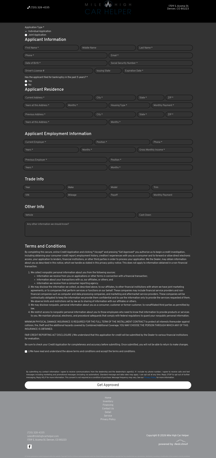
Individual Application (39, 31)
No (29, 84)
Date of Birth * (33, 63)
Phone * (29, 55)
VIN (27, 195)
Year (27, 187)
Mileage (72, 195)
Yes (30, 81)
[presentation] (47, 361)
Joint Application (37, 35)
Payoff (114, 195)
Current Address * (34, 97)
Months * (73, 105)
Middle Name (89, 47)
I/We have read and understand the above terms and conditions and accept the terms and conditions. (81, 351)
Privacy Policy (150, 377)
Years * (29, 149)
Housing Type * (119, 105)
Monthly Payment (163, 195)
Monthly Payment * (164, 105)
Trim (156, 187)
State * (143, 97)
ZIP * (170, 97)
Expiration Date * (134, 70)
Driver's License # (34, 70)
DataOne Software (72, 456)
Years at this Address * (37, 105)
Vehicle (29, 215)
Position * (102, 142)
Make (71, 187)
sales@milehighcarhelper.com (43, 436)
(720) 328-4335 (38, 7)
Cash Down (145, 215)
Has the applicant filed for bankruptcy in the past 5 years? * (56, 77)
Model (114, 187)
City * (100, 97)
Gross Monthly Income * (152, 149)
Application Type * (34, 27)
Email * (115, 55)
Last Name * (146, 47)
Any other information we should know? (48, 224)
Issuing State (103, 70)
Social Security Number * (124, 63)
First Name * (32, 47)
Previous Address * (35, 114)
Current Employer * (35, 142)
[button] (102, 18)
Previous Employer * (36, 159)
